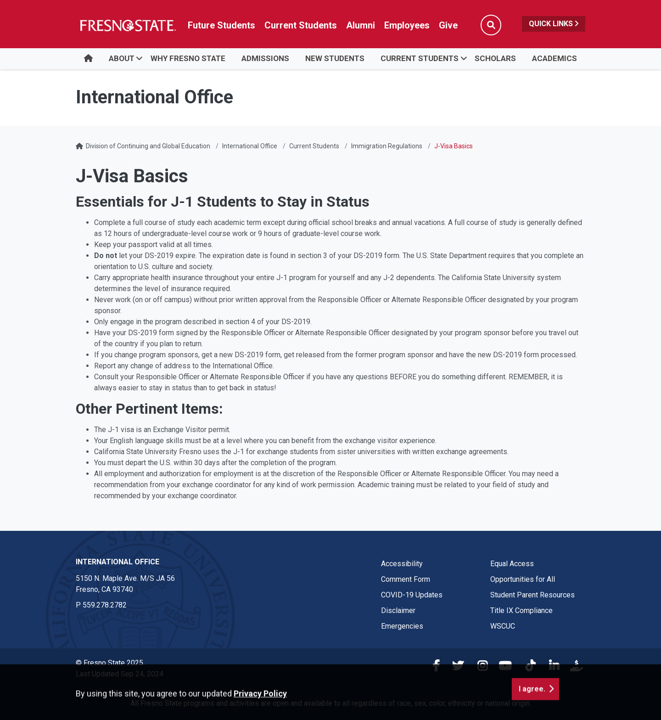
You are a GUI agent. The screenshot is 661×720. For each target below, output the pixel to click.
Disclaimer (398, 610)
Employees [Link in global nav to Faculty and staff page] (407, 25)
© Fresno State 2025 (109, 662)
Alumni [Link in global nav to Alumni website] (360, 25)
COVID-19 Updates (412, 595)
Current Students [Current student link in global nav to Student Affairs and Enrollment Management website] (300, 25)
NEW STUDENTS (334, 58)
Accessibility (402, 563)
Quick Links (553, 23)
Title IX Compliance (521, 610)
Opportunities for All (522, 579)
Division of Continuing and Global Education (148, 146)
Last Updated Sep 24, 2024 (119, 673)
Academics (554, 58)
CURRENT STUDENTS (420, 58)
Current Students (314, 146)
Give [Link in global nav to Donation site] (448, 25)
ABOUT (121, 58)
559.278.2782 (105, 605)
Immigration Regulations (386, 146)
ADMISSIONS (265, 58)
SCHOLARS (495, 58)
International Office (249, 146)
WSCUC (502, 626)
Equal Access (512, 563)
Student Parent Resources (532, 595)
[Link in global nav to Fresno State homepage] (127, 25)
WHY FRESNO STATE (188, 58)
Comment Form (405, 579)
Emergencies (402, 626)
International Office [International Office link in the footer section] (117, 561)
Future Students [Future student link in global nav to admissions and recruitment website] (221, 25)
